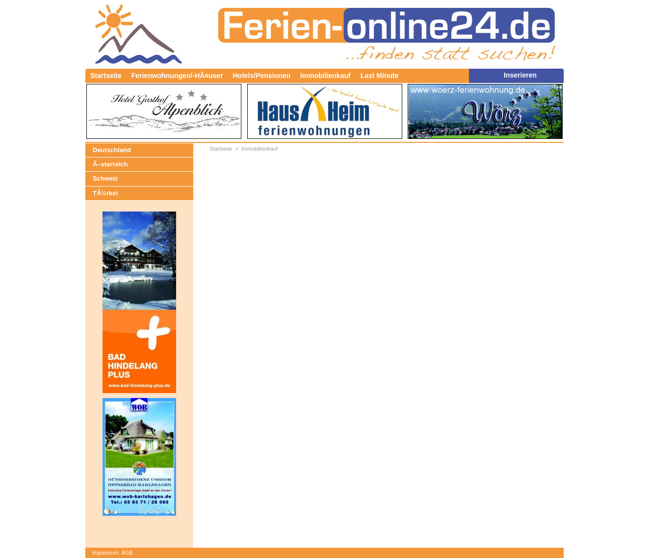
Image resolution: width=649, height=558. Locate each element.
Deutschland (112, 150)
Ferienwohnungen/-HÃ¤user (177, 76)
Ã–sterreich (110, 164)
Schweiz (105, 178)
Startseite (106, 76)
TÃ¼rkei (105, 193)
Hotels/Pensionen (261, 76)
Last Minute (380, 76)
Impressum (105, 553)
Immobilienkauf (325, 76)
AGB (126, 553)
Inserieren (520, 75)
